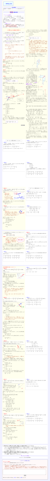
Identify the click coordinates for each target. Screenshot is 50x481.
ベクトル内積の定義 (8, 16)
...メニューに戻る (25, 455)
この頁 (12, 478)
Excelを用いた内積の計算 (10, 20)
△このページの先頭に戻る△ (25, 460)
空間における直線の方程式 (11, 25)
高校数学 (4, 8)
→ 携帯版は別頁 (8, 3)
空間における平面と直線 (13, 26)
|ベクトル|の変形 (13, 18)
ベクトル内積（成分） (18, 16)
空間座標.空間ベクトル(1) (9, 24)
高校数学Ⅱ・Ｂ (10, 8)
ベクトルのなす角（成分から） (9, 17)
